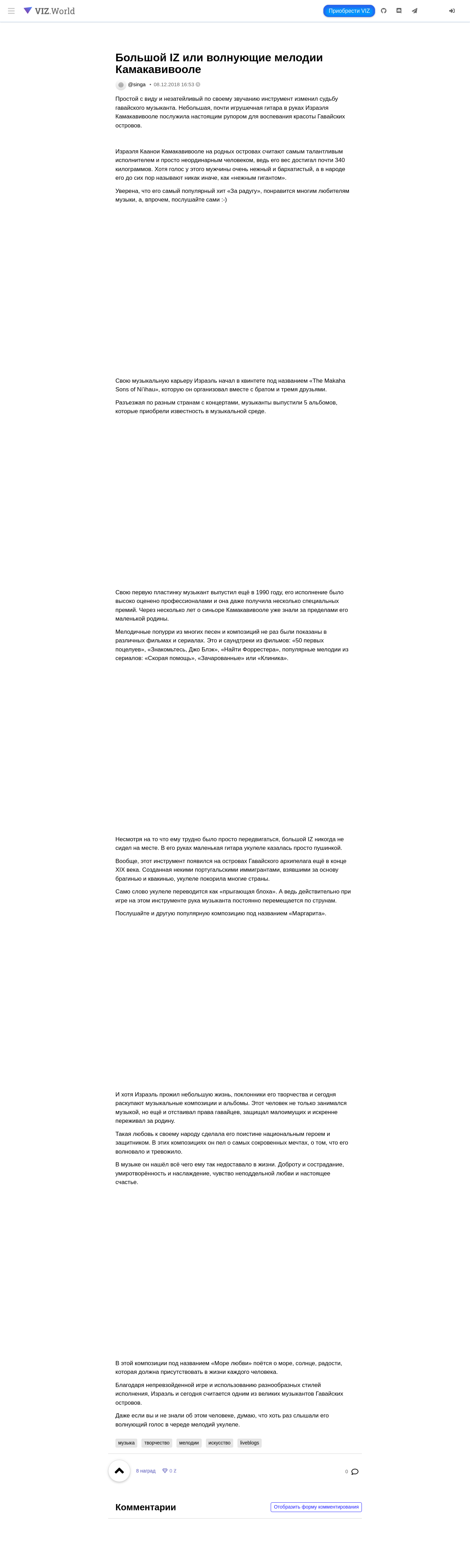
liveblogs (249, 1443)
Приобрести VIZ (349, 11)
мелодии (189, 1443)
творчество (156, 1443)
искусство (219, 1443)
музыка (126, 1443)
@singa (137, 84)
